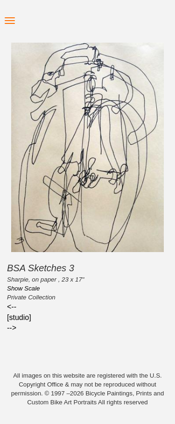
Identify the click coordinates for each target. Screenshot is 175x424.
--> (11, 328)
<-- (11, 307)
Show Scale (23, 288)
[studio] (19, 317)
